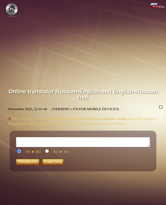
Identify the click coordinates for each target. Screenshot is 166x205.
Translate (28, 163)
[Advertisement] (83, 40)
